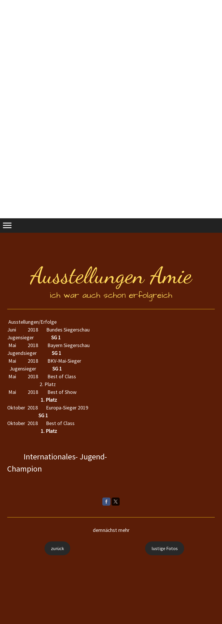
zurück (57, 548)
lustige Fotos (164, 548)
